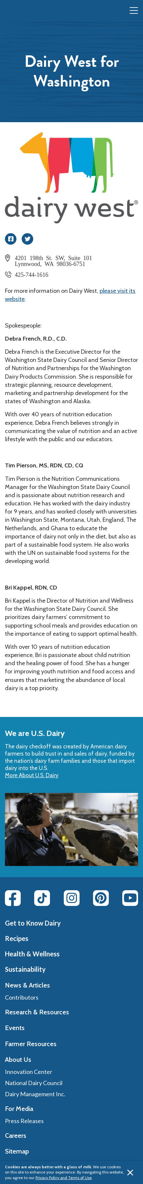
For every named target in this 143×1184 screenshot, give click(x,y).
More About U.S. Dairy (32, 775)
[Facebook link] (13, 898)
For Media (19, 1109)
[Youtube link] (130, 898)
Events (15, 1028)
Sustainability (25, 969)
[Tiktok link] (42, 898)
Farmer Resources (31, 1044)
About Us (18, 1059)
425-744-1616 (31, 274)
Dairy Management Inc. (35, 1094)
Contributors (21, 997)
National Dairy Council (33, 1082)
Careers (15, 1135)
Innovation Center (28, 1071)
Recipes (16, 938)
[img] (18, 11)
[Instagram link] (72, 898)
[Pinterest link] (101, 898)
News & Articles (27, 985)
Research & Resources (37, 1012)
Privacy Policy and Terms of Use (64, 1177)
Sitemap (17, 1151)
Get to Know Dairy (33, 923)
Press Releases (24, 1120)
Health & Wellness (32, 954)
